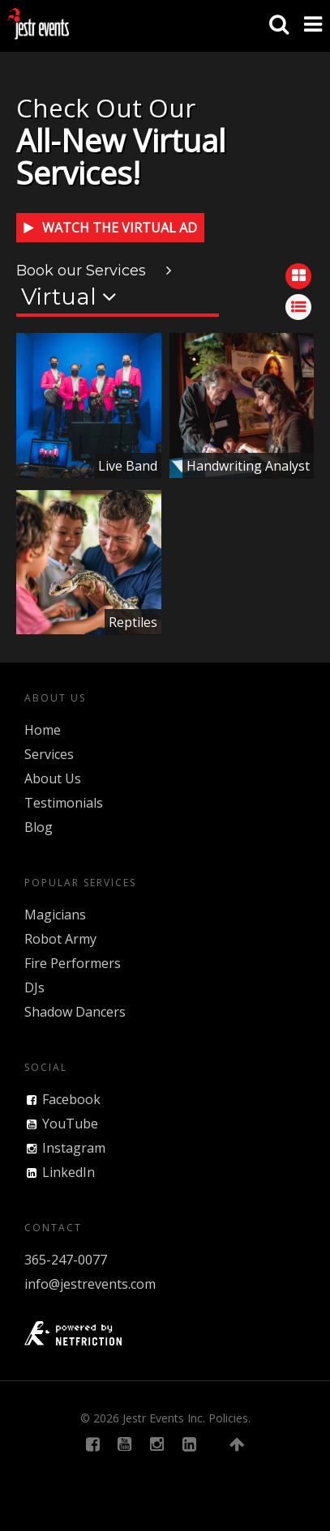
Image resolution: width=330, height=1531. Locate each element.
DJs (34, 987)
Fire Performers (72, 963)
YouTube (70, 1123)
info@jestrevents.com (90, 1284)
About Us (52, 778)
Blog (38, 827)
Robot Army (60, 939)
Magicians (55, 914)
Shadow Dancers (75, 1012)
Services (49, 754)
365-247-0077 (65, 1260)
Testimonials (63, 803)
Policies (228, 1418)
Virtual (69, 296)
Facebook (71, 1099)
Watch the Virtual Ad (110, 228)
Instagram (73, 1148)
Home (42, 730)
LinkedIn (68, 1172)
